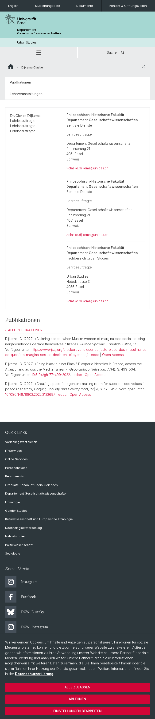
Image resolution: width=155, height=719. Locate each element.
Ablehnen (77, 699)
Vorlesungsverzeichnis (21, 442)
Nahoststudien (15, 536)
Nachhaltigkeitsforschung (23, 528)
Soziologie (12, 553)
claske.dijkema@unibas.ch (88, 168)
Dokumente (84, 6)
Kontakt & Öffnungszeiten (128, 6)
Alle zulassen (77, 687)
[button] (38, 52)
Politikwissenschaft (19, 545)
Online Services (16, 459)
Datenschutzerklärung (34, 674)
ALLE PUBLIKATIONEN (23, 330)
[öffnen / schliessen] (143, 66)
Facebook (20, 597)
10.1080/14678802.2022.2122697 (30, 394)
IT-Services (13, 450)
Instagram (21, 581)
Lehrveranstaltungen (26, 94)
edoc (95, 355)
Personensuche (16, 468)
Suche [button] (116, 52)
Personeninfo (14, 476)
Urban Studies (27, 42)
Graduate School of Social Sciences (31, 485)
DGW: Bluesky (24, 612)
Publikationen (20, 82)
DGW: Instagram (26, 627)
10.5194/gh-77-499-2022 (50, 374)
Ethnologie (12, 502)
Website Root (10, 66)
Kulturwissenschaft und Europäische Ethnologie (39, 519)
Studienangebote (47, 6)
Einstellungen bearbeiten (77, 711)
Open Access (113, 355)
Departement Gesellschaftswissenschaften (39, 31)
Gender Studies (16, 510)
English (13, 6)
